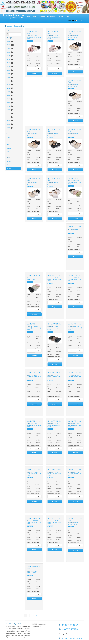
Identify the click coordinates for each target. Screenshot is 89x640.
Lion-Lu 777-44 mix (33, 421)
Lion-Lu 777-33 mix (33, 518)
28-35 (10, 74)
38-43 (10, 128)
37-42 (10, 84)
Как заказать (42, 16)
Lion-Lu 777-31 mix (54, 518)
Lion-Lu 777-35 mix (54, 470)
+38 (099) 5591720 (70, 629)
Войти (81, 20)
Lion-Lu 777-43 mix (54, 421)
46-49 (10, 120)
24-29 (10, 88)
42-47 (10, 110)
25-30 (10, 56)
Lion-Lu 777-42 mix (74, 421)
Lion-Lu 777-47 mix (33, 372)
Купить (34, 73)
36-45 (10, 99)
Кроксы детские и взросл (73, 36)
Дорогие (9, 161)
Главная (27, 16)
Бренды (34, 16)
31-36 (10, 66)
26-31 (10, 41)
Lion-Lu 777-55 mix (74, 275)
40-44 (10, 102)
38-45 (10, 124)
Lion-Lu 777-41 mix (33, 470)
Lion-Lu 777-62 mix (74, 227)
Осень (9, 148)
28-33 (10, 95)
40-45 (10, 92)
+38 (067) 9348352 (69, 625)
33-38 (10, 77)
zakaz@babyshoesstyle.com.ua (71, 638)
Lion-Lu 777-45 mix (74, 372)
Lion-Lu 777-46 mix (54, 372)
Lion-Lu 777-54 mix (33, 324)
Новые (9, 168)
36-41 (10, 45)
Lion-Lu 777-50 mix (74, 324)
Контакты (61, 16)
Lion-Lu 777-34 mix (74, 470)
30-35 (10, 63)
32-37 (10, 70)
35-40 (10, 81)
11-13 (10, 113)
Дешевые (10, 165)
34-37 (10, 117)
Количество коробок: (33, 66)
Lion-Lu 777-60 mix (33, 275)
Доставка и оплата (51, 16)
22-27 (10, 52)
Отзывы (67, 16)
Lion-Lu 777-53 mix (54, 324)
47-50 (10, 106)
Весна (9, 141)
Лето (8, 144)
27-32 (10, 59)
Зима (8, 137)
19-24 (10, 48)
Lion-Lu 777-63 (73, 178)
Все (8, 151)
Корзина (72, 20)
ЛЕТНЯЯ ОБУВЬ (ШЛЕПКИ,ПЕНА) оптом (34, 37)
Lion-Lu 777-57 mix (54, 275)
